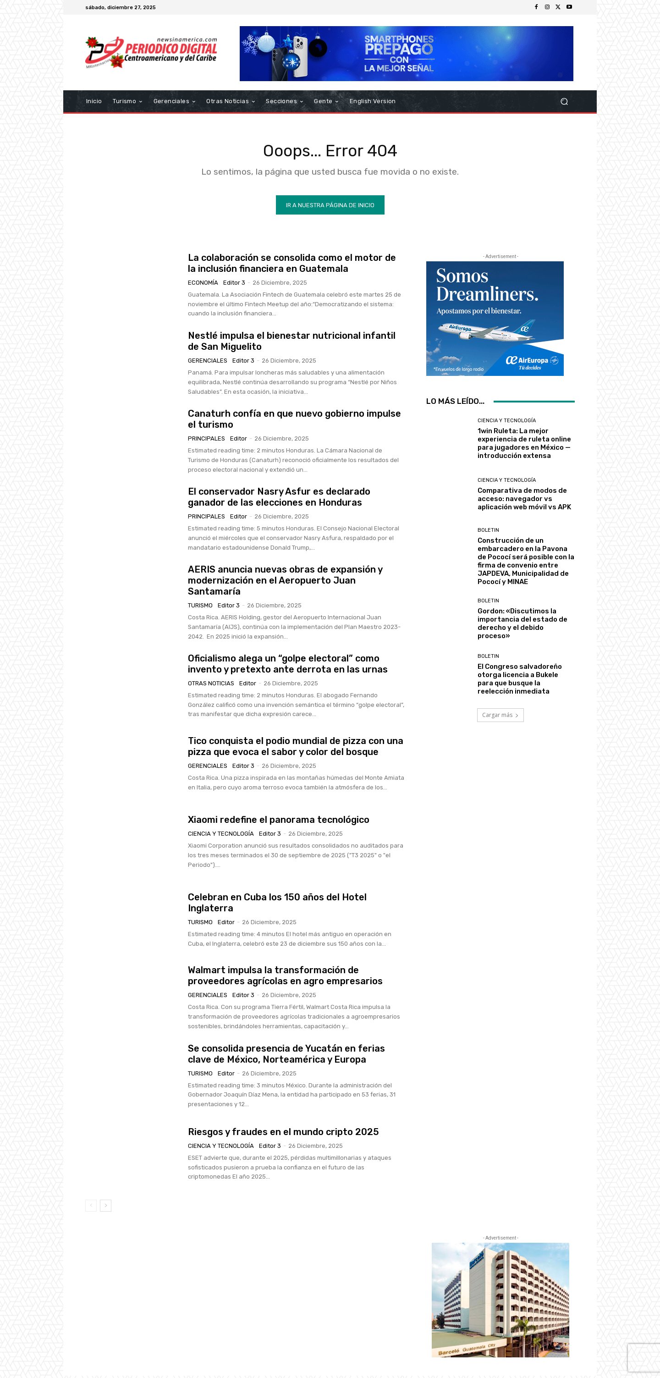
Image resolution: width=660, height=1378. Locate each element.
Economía (203, 284)
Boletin (488, 532)
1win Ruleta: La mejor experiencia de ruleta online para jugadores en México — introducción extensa (524, 445)
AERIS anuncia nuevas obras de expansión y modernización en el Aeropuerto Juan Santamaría (285, 582)
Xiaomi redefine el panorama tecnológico (278, 821)
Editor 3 (234, 284)
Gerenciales (207, 362)
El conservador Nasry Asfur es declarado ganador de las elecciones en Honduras (279, 499)
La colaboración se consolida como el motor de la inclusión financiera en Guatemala (292, 265)
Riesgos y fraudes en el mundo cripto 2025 (283, 1133)
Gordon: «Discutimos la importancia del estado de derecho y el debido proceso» (522, 625)
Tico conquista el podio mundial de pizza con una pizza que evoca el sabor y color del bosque (295, 749)
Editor (238, 440)
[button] (564, 101)
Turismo (200, 608)
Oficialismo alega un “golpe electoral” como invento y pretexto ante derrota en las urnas (288, 666)
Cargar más (500, 718)
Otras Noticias (211, 685)
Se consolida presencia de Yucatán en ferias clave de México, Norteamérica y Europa (286, 1056)
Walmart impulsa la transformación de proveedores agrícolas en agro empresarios (285, 978)
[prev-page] (91, 1207)
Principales (206, 441)
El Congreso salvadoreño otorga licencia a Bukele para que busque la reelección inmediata (520, 681)
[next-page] (105, 1207)
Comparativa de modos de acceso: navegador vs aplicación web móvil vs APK (524, 500)
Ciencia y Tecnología (221, 836)
